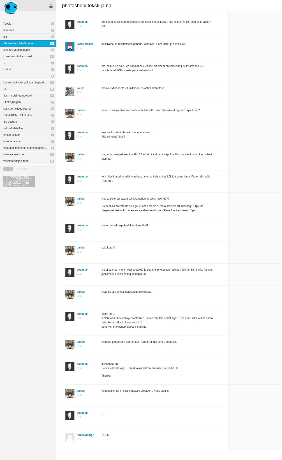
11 (52, 154)
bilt (5, 36)
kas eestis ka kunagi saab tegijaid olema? (28, 82)
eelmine (5, 169)
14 (52, 95)
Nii (5, 89)
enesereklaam (11, 134)
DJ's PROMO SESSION (17, 115)
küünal (7, 69)
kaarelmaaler (85, 44)
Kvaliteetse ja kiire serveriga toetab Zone (19, 181)
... (4, 62)
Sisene (51, 5)
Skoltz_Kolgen (12, 102)
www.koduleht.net (14, 154)
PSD (104, 180)
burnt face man (12, 141)
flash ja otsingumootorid (17, 95)
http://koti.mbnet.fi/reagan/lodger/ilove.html (28, 148)
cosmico (82, 21)
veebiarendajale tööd (15, 161)
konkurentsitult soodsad (17, 56)
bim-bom (8, 30)
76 (52, 161)
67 (52, 89)
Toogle (7, 23)
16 (52, 56)
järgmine (10, 169)
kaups (81, 88)
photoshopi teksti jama (18, 43)
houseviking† (85, 435)
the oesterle (10, 121)
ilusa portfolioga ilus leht (17, 108)
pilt (103, 26)
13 (52, 82)
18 (52, 43)
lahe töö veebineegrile (16, 49)
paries (81, 110)
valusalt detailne (13, 128)
